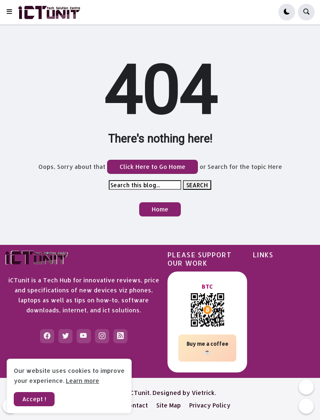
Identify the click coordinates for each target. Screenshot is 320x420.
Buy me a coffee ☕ (207, 348)
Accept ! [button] (34, 398)
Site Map (168, 405)
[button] (11, 12)
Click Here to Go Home (152, 166)
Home (160, 209)
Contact (136, 405)
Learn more (82, 380)
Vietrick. (204, 392)
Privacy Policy (209, 405)
